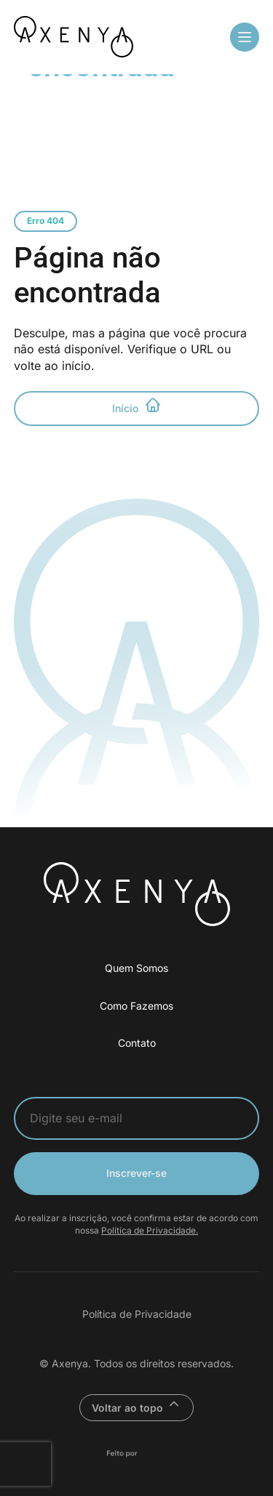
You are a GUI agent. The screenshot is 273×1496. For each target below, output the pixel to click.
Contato (137, 1043)
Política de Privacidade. (149, 1230)
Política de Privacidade (136, 1314)
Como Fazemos (136, 1006)
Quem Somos (136, 968)
